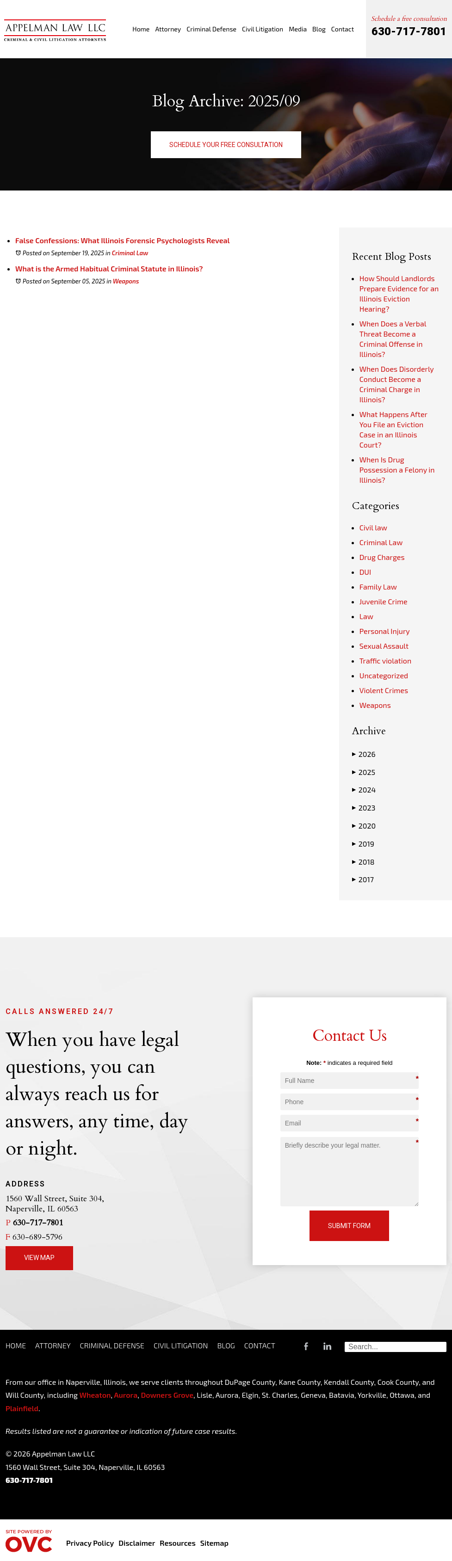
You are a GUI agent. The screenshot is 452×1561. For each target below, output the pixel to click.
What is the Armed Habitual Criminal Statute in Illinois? (109, 268)
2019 (363, 843)
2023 (364, 807)
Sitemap (214, 1542)
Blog (319, 29)
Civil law (373, 527)
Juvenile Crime (383, 601)
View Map (39, 1257)
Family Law (378, 586)
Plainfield (22, 1408)
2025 (363, 772)
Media (298, 29)
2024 (364, 789)
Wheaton (95, 1394)
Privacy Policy (90, 1542)
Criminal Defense (211, 29)
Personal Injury (384, 631)
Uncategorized (384, 675)
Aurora (124, 1394)
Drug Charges (382, 557)
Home (140, 29)
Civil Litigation (262, 29)
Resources (177, 1542)
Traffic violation (385, 660)
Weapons (126, 281)
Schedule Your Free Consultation (226, 144)
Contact (342, 29)
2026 (364, 754)
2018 (363, 861)
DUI (365, 571)
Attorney (168, 29)
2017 (363, 879)
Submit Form (349, 1225)
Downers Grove (167, 1394)
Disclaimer (136, 1542)
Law (366, 616)
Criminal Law (130, 253)
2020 (364, 825)
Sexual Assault (384, 645)
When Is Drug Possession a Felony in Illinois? (397, 469)
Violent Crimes (383, 690)
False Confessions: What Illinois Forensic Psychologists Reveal (122, 240)
